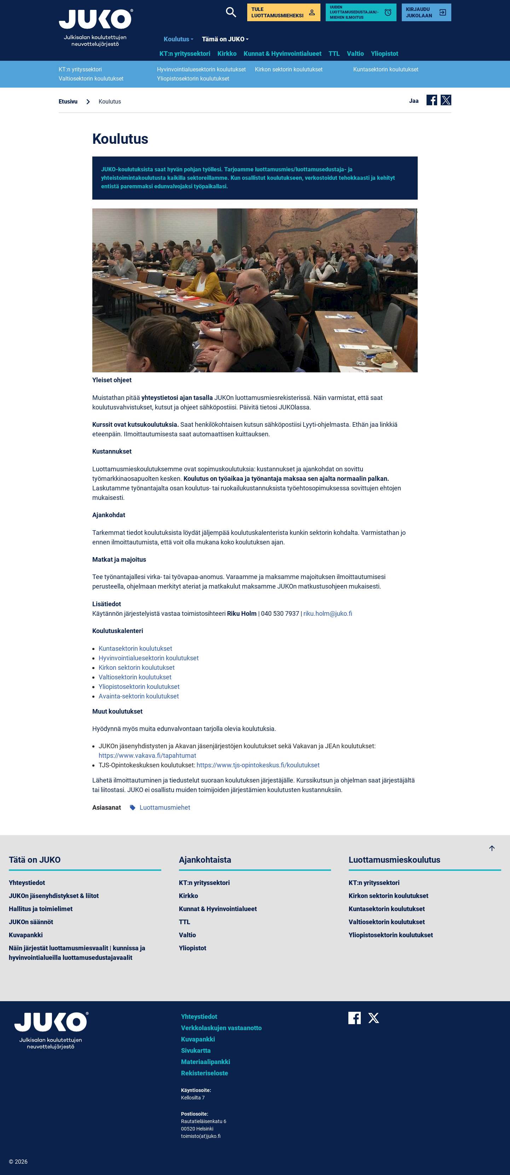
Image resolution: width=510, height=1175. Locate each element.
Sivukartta (196, 1050)
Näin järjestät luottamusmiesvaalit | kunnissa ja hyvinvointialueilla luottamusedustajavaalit (77, 952)
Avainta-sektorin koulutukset (139, 696)
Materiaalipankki (205, 1061)
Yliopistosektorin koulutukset (193, 78)
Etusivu (68, 101)
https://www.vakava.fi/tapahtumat (147, 755)
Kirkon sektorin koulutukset (289, 69)
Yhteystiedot (27, 882)
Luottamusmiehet (159, 807)
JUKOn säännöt (31, 922)
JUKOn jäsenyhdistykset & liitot (54, 895)
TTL (334, 53)
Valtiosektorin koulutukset (91, 78)
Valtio (355, 53)
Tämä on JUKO (225, 39)
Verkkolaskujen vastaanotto (221, 1028)
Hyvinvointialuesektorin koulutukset (201, 69)
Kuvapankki (26, 935)
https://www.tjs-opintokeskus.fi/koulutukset (258, 765)
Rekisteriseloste (204, 1073)
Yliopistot (384, 53)
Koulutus (178, 39)
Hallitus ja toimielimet (41, 909)
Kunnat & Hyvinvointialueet (282, 53)
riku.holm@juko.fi (327, 613)
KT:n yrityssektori (185, 53)
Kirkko (227, 53)
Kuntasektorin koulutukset (385, 69)
